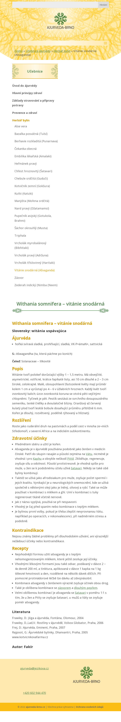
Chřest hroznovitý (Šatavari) (33, 171)
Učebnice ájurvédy (38, 51)
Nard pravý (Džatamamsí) (31, 208)
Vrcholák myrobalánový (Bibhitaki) (30, 245)
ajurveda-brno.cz (36, 706)
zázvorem (64, 588)
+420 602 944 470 (34, 693)
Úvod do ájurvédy (24, 85)
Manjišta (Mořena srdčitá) (31, 201)
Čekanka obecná (25, 149)
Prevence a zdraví (24, 113)
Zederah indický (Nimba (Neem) (35, 285)
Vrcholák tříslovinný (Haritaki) (34, 262)
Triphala (20, 235)
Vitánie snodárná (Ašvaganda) (34, 270)
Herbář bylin (62, 51)
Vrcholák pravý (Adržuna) (31, 255)
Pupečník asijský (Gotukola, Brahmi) (33, 218)
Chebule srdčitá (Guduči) (31, 178)
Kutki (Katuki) (23, 193)
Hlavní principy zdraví (27, 93)
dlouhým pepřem (85, 588)
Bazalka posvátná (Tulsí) (30, 134)
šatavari (76, 468)
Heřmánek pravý (25, 163)
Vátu (89, 454)
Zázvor (19, 278)
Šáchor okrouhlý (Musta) (31, 228)
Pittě (70, 458)
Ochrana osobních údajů (89, 706)
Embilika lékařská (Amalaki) (32, 156)
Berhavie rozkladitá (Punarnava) (36, 141)
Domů (18, 51)
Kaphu (37, 458)
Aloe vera (20, 126)
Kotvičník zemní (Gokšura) (32, 186)
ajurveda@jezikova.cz (34, 668)
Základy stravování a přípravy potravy (33, 103)
